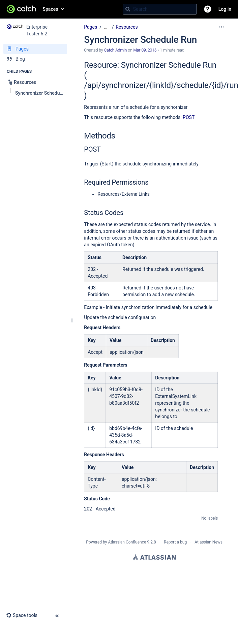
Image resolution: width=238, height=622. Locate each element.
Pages (90, 27)
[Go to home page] (21, 9)
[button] (207, 9)
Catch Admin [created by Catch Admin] (115, 50)
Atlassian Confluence (127, 542)
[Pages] (35, 49)
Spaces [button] (50, 9)
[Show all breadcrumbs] (106, 27)
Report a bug (175, 542)
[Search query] (160, 9)
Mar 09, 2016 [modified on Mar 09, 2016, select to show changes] (145, 50)
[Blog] (35, 59)
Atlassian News (208, 542)
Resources (127, 27)
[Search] (127, 9)
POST (189, 117)
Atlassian (154, 557)
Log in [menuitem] (224, 9)
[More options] (221, 27)
